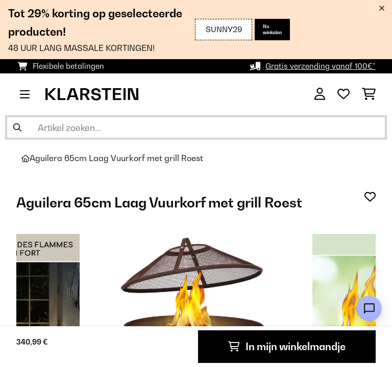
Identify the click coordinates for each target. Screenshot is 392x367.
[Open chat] (369, 308)
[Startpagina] (25, 158)
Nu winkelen (272, 29)
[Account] (319, 94)
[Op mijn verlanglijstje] (370, 196)
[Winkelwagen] (369, 94)
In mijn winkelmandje (287, 346)
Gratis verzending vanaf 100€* (320, 66)
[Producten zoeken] (196, 127)
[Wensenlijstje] (343, 94)
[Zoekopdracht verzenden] (17, 127)
